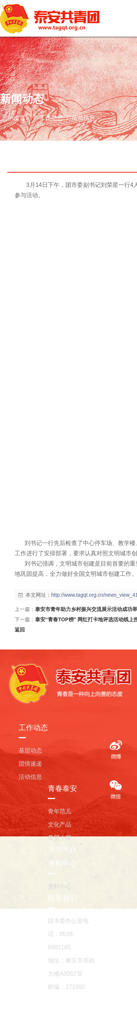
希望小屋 (59, 838)
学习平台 (62, 849)
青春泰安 (62, 788)
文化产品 (59, 824)
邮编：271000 (66, 987)
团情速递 (30, 764)
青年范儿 (59, 811)
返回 (20, 630)
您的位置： (16, 118)
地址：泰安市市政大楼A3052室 (71, 967)
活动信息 (82, 118)
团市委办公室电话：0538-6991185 (68, 934)
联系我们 (62, 898)
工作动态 (51, 118)
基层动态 (30, 750)
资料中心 (62, 863)
